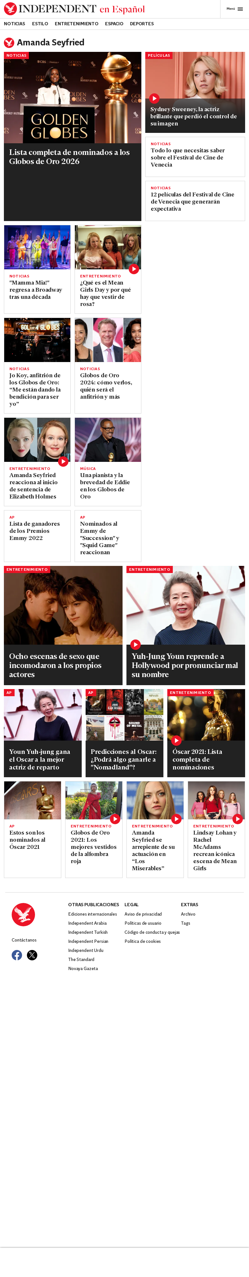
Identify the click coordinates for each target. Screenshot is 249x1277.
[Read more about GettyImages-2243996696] (195, 85)
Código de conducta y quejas (152, 932)
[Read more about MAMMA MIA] (37, 247)
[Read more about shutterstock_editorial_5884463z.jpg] (216, 800)
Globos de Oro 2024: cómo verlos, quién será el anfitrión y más (106, 386)
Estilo (40, 24)
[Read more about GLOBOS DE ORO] (108, 440)
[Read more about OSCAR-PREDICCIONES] (124, 715)
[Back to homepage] (74, 9)
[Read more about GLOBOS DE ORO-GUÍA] (108, 340)
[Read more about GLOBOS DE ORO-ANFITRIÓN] (37, 340)
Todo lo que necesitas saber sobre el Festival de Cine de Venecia (188, 158)
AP (12, 518)
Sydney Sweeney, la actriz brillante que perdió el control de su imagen (193, 117)
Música (88, 469)
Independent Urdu (85, 950)
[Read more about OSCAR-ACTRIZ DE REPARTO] (43, 715)
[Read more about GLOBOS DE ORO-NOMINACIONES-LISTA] (72, 98)
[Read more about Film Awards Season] (32, 800)
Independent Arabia (87, 923)
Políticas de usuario (142, 923)
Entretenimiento (77, 24)
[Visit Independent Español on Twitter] (32, 955)
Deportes (142, 24)
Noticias (14, 24)
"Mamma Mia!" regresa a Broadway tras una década (35, 290)
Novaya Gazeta (83, 969)
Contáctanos (24, 940)
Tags (185, 923)
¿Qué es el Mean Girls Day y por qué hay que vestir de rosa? (105, 294)
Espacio (114, 24)
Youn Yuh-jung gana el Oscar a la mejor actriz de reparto (39, 760)
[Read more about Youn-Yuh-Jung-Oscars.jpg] (185, 605)
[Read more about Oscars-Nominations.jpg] (206, 715)
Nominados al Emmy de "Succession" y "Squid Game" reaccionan (99, 538)
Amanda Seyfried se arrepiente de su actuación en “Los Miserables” (153, 851)
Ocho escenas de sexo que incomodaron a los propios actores (55, 666)
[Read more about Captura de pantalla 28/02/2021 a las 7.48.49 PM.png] (93, 800)
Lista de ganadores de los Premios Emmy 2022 (34, 531)
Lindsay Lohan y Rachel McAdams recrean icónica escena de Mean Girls (215, 851)
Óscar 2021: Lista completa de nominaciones (197, 760)
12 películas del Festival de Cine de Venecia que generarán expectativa (192, 202)
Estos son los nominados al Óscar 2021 (27, 840)
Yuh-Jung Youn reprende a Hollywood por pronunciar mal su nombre (185, 666)
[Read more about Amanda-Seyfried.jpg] (155, 800)
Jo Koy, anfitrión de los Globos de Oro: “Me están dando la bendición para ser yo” (35, 390)
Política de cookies (142, 941)
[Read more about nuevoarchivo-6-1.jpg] (63, 605)
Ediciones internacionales (92, 914)
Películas (159, 56)
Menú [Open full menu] (235, 9)
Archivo (188, 914)
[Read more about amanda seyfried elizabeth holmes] (37, 440)
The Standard (81, 959)
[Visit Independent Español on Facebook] (17, 955)
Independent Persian (88, 941)
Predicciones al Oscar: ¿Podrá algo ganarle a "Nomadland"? (123, 760)
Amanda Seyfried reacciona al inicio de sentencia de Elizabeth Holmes (33, 486)
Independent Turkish (88, 932)
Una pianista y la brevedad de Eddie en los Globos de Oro (105, 486)
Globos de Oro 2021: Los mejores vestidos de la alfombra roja (94, 847)
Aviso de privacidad (143, 914)
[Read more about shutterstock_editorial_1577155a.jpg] (108, 247)
